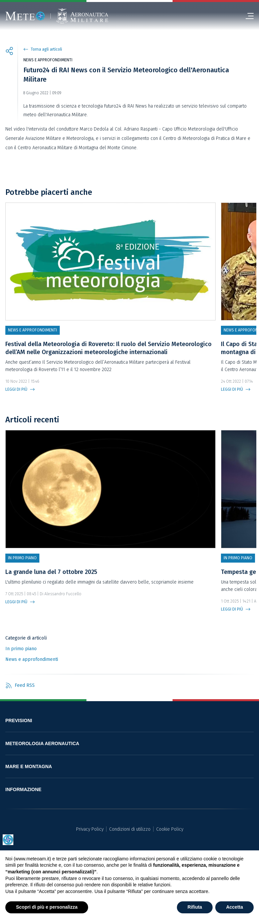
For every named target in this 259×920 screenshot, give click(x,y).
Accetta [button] (234, 907)
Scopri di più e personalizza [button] (46, 907)
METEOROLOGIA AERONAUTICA (42, 743)
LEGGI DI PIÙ (16, 389)
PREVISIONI (18, 720)
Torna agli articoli (46, 49)
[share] (9, 52)
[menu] (247, 16)
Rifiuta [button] (195, 907)
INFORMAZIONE (23, 789)
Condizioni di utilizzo (130, 829)
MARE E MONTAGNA (28, 766)
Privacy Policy (89, 829)
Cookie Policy (169, 829)
